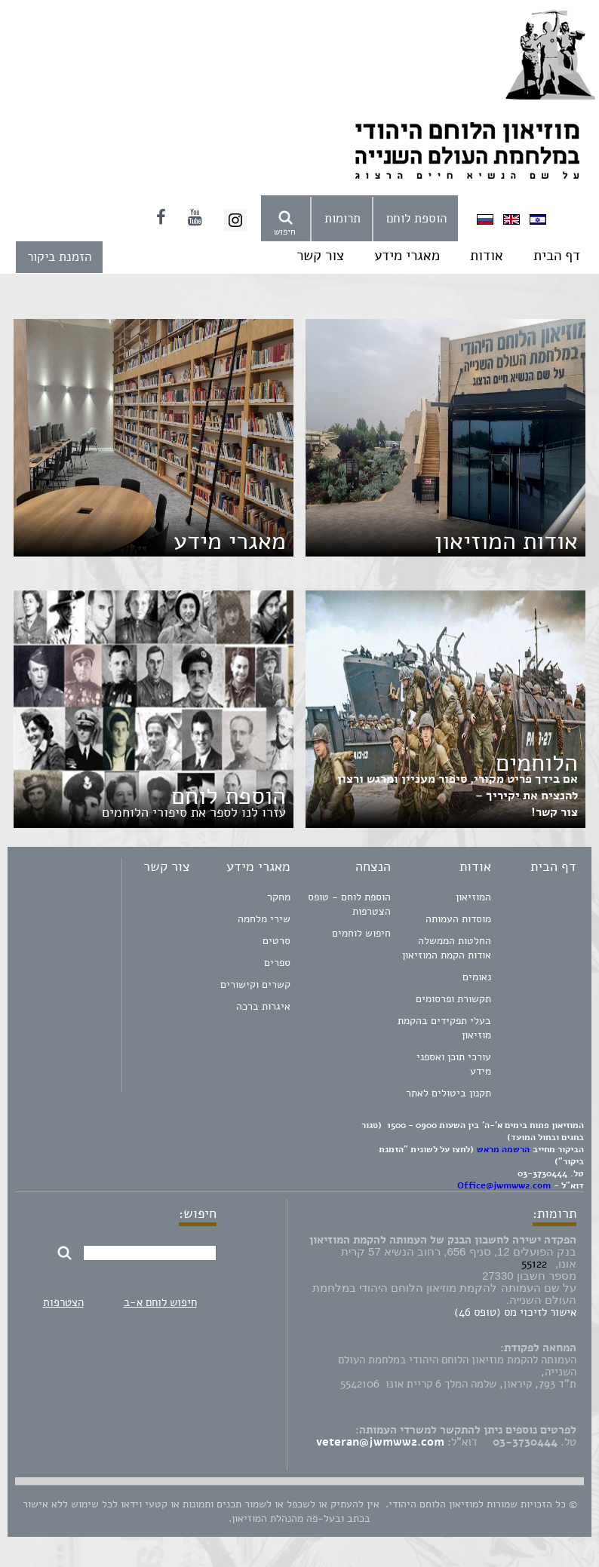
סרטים (276, 941)
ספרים (277, 962)
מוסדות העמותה (458, 919)
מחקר (278, 897)
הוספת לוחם (416, 218)
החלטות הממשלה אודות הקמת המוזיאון (446, 948)
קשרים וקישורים (255, 984)
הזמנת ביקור (59, 256)
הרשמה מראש (503, 1149)
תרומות (342, 218)
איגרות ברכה (263, 1006)
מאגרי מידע (407, 255)
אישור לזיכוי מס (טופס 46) (515, 1312)
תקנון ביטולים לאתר (448, 1093)
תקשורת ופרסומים (453, 999)
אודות (486, 255)
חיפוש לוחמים (361, 933)
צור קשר (320, 255)
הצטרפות (63, 1302)
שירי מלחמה (264, 919)
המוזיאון (473, 897)
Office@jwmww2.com (504, 1185)
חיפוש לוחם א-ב (160, 1302)
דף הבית (556, 255)
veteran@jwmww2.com (380, 1441)
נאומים (476, 977)
